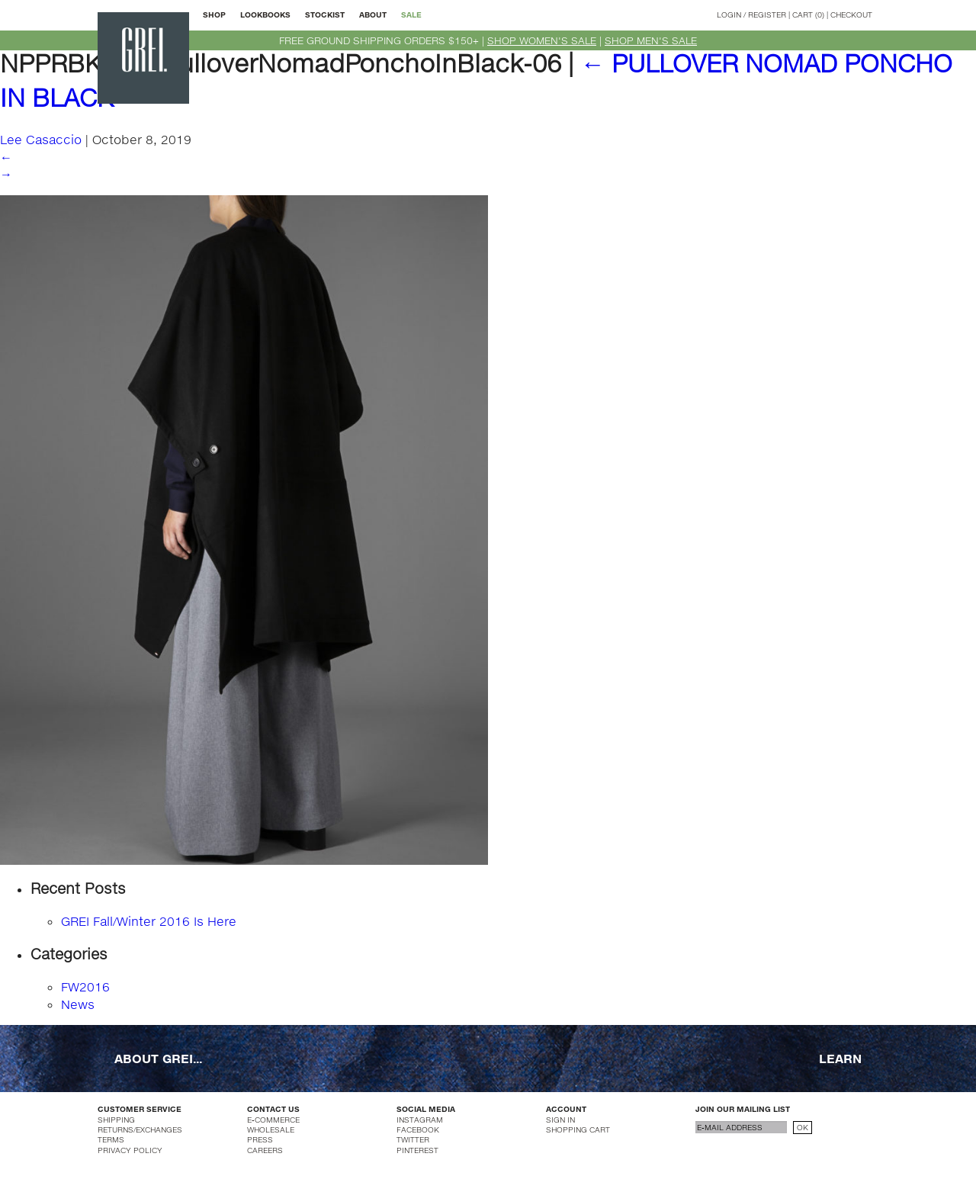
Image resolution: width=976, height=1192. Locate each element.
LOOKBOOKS (265, 14)
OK (802, 1127)
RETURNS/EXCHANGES (140, 1129)
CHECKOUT (851, 14)
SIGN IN (560, 1119)
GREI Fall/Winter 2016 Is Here (148, 921)
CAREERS (265, 1150)
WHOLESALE (270, 1129)
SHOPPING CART (578, 1129)
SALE (411, 14)
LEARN (840, 1058)
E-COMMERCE (273, 1119)
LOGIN (729, 14)
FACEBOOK (417, 1129)
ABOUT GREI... (158, 1058)
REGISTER (767, 14)
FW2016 (85, 986)
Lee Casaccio (41, 139)
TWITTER (412, 1139)
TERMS (111, 1139)
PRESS (260, 1139)
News (78, 1004)
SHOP (214, 14)
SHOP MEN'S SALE (651, 40)
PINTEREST (417, 1150)
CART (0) (808, 14)
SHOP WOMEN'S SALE (541, 40)
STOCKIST (325, 14)
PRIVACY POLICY (130, 1150)
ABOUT (373, 14)
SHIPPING (116, 1119)
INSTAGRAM (419, 1119)
